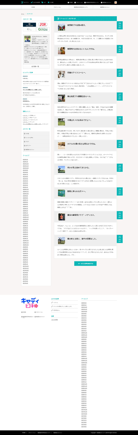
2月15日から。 (26, 101)
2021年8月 (25, 172)
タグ (45, 2)
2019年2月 (25, 236)
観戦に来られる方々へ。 (77, 191)
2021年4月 (25, 181)
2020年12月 (26, 189)
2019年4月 (25, 232)
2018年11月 (26, 242)
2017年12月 (26, 266)
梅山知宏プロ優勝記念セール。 (79, 96)
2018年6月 (25, 253)
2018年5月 (25, 255)
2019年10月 (26, 219)
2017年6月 (25, 279)
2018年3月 (25, 259)
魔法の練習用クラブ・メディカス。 (81, 215)
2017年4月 (25, 283)
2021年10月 (26, 168)
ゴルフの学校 (54, 319)
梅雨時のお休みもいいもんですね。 (81, 49)
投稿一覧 (36, 66)
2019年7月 (25, 225)
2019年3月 (25, 234)
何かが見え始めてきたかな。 (78, 168)
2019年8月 (25, 223)
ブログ (27, 141)
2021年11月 (26, 166)
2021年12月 (26, 163)
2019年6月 (25, 227)
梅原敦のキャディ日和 (102, 432)
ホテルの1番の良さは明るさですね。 (82, 144)
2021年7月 (25, 174)
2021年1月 (25, 187)
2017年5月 (25, 281)
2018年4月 (25, 257)
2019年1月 (25, 238)
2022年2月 (25, 159)
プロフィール (57, 7)
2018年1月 (25, 264)
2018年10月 (26, 244)
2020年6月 (25, 202)
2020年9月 (25, 195)
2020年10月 (26, 193)
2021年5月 (25, 178)
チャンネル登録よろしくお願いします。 (32, 89)
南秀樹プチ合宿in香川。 (77, 25)
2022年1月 (25, 161)
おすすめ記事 (36, 2)
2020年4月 (25, 206)
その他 (51, 2)
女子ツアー (28, 145)
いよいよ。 (25, 78)
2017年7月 (25, 276)
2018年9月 (25, 247)
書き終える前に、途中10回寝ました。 (82, 239)
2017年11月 (26, 268)
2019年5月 (25, 230)
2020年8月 (25, 198)
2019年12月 (26, 215)
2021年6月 (25, 176)
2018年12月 (26, 240)
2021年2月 (25, 185)
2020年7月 (25, 200)
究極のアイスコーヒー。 (77, 73)
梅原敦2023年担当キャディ (81, 7)
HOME (33, 7)
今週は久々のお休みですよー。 (79, 120)
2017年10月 (26, 270)
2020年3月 (25, 208)
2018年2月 (25, 262)
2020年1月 (25, 213)
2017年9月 (25, 272)
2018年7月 (25, 251)
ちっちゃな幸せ (29, 137)
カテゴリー (26, 2)
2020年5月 (25, 204)
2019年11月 (26, 217)
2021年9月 (25, 170)
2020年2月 (25, 210)
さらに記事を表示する (85, 263)
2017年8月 (25, 274)
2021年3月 (25, 183)
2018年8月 (25, 249)
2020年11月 (26, 191)
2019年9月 (25, 221)
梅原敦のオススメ (104, 7)
